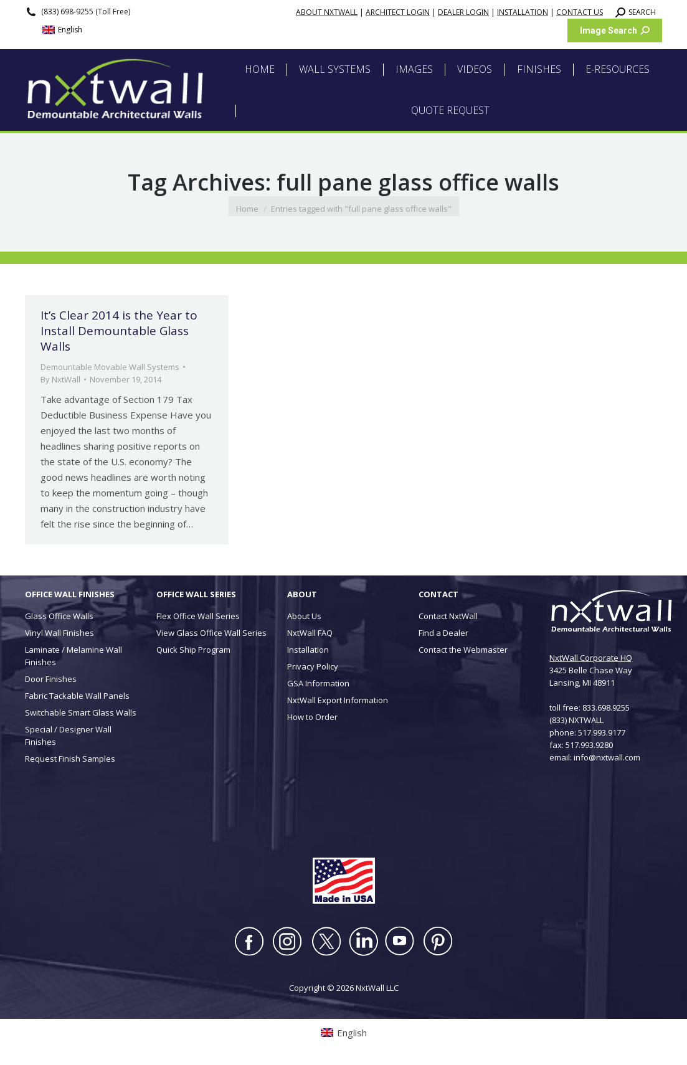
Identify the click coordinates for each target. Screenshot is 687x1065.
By (60, 379)
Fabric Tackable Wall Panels (77, 695)
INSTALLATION (522, 12)
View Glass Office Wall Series (211, 632)
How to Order (312, 716)
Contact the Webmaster (463, 649)
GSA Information (318, 683)
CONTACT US (579, 12)
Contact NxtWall (448, 616)
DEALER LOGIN (463, 12)
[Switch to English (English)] (62, 30)
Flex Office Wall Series (198, 616)
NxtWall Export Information (337, 700)
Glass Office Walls (59, 616)
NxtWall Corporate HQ (590, 657)
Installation (308, 649)
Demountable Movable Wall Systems (109, 366)
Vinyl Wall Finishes (59, 632)
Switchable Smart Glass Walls (80, 712)
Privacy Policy (312, 666)
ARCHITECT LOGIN (398, 12)
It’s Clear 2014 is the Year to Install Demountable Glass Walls (118, 330)
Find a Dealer (443, 632)
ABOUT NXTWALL (327, 12)
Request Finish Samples (70, 758)
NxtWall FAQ (310, 632)
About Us (304, 616)
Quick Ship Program (193, 649)
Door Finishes (51, 678)
